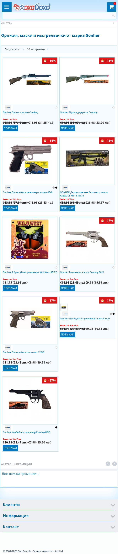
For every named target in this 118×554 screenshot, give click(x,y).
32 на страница (38, 49)
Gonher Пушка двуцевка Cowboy (78, 112)
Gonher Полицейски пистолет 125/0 (23, 352)
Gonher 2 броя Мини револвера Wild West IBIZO (30, 272)
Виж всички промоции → (21, 474)
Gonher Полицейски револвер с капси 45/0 (27, 192)
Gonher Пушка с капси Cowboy (20, 112)
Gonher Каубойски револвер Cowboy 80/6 (26, 432)
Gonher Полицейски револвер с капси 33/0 (85, 318)
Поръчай (10, 128)
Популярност (14, 49)
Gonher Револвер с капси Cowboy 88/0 (82, 272)
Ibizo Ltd (58, 551)
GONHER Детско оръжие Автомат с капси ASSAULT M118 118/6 (84, 194)
